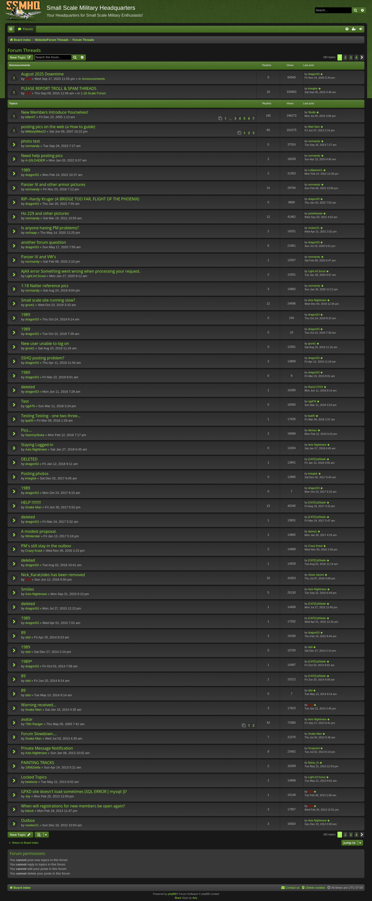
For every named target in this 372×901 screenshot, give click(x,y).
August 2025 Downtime (42, 74)
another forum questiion (43, 242)
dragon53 (314, 74)
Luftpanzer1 (315, 170)
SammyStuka (34, 435)
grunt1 (29, 305)
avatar (27, 719)
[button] (361, 57)
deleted (28, 387)
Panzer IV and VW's (38, 256)
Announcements (93, 79)
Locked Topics (34, 777)
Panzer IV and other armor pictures (53, 184)
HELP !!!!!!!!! (31, 502)
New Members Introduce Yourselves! (54, 112)
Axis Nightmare (317, 300)
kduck (29, 811)
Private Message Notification (47, 748)
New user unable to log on (45, 343)
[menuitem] (25, 29)
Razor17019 (315, 386)
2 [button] (345, 57)
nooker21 (314, 227)
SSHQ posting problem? (42, 358)
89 (23, 632)
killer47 (30, 117)
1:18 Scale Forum (93, 93)
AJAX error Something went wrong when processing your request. (81, 271)
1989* (26, 661)
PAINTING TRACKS (37, 762)
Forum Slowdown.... (39, 733)
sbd (27, 637)
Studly (312, 112)
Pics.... (26, 430)
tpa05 (29, 420)
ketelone (31, 782)
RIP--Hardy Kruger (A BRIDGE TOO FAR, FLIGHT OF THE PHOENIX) (80, 199)
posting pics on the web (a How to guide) (58, 126)
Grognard (314, 748)
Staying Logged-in (37, 444)
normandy (32, 146)
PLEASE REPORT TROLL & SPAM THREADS (58, 88)
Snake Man (33, 507)
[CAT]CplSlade (317, 459)
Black (178, 897)
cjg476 (30, 406)
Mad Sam (314, 126)
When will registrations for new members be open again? (73, 806)
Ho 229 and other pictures (45, 213)
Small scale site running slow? (48, 300)
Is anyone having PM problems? (50, 228)
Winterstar (32, 536)
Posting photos (34, 473)
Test (25, 401)
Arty (194, 897)
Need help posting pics (42, 155)
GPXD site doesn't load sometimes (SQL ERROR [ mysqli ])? (74, 791)
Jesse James (316, 574)
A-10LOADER (35, 160)
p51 (28, 79)
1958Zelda (32, 767)
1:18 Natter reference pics (44, 285)
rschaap (31, 232)
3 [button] (351, 57)
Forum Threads (24, 50)
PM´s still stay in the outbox (46, 545)
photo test (30, 141)
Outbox (28, 820)
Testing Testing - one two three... (50, 415)
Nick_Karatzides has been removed (53, 574)
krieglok (313, 88)
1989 (25, 170)
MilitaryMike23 (35, 131)
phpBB (172, 893)
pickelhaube (315, 213)
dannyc (312, 430)
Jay (27, 796)
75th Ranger (34, 724)
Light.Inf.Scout (35, 276)
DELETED (29, 459)
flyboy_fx (313, 762)
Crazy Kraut (33, 550)
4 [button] (356, 57)
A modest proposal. (39, 531)
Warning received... (38, 704)
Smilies (27, 589)
